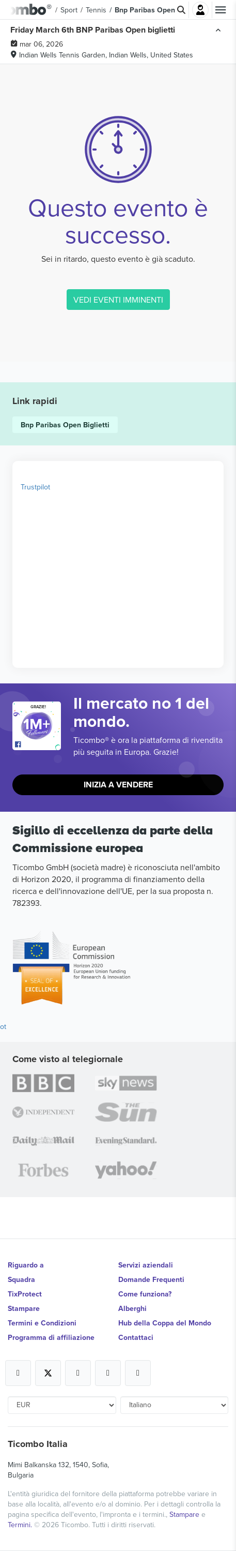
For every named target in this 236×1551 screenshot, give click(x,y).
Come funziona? (144, 1294)
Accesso (200, 10)
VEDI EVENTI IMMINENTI (118, 299)
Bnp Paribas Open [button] (145, 10)
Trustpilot (35, 487)
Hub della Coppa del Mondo (164, 1323)
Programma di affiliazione (51, 1337)
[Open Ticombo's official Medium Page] (108, 1373)
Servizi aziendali (145, 1265)
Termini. (21, 1524)
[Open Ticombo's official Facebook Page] (38, 745)
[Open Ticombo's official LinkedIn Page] (138, 1373)
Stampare (24, 1308)
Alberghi (132, 1308)
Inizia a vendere (118, 785)
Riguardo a (26, 1265)
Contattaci (135, 1337)
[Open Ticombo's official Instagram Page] (78, 1373)
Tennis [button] (96, 10)
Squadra (21, 1279)
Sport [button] (68, 10)
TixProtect (25, 1294)
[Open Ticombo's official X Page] (48, 1373)
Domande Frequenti (151, 1279)
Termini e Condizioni (42, 1323)
